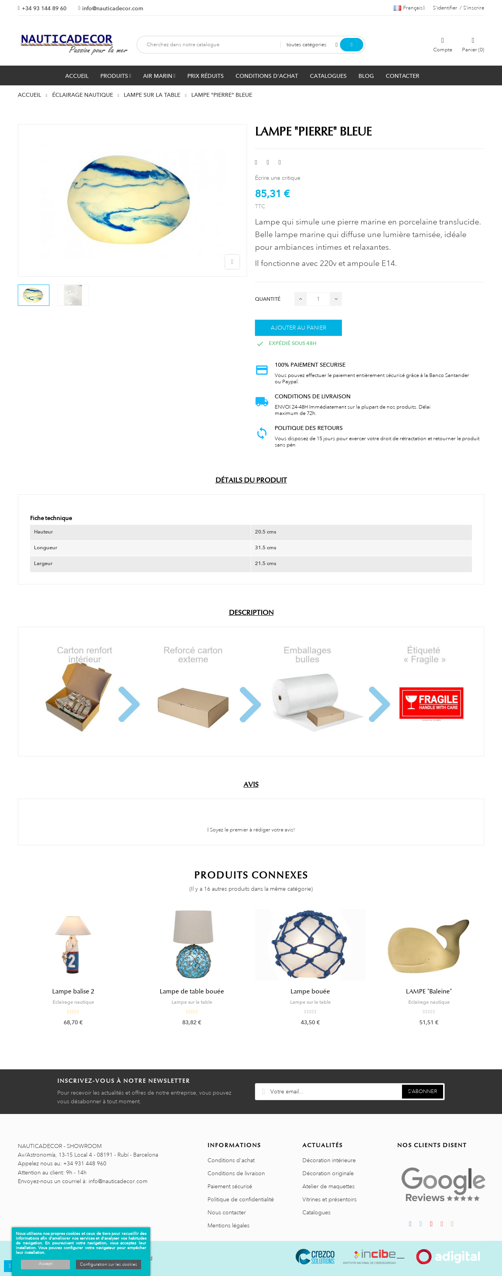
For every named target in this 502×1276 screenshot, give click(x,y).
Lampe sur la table (192, 1002)
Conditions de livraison (236, 1173)
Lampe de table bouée (192, 991)
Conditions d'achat (231, 1160)
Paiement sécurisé (230, 1186)
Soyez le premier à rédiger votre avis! (251, 830)
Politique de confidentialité (241, 1199)
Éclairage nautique (73, 1002)
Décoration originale (328, 1173)
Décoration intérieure (329, 1160)
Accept (45, 1264)
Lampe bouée (310, 991)
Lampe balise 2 (73, 991)
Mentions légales (228, 1225)
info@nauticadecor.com (112, 8)
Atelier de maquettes (328, 1186)
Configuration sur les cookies (108, 1264)
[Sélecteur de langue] (409, 8)
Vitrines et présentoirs (329, 1199)
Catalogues (316, 1212)
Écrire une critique (277, 177)
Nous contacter (227, 1212)
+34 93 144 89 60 (44, 8)
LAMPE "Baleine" (429, 991)
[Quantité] (318, 299)
